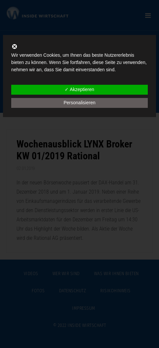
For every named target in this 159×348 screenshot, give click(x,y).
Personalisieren (80, 102)
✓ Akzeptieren (79, 89)
